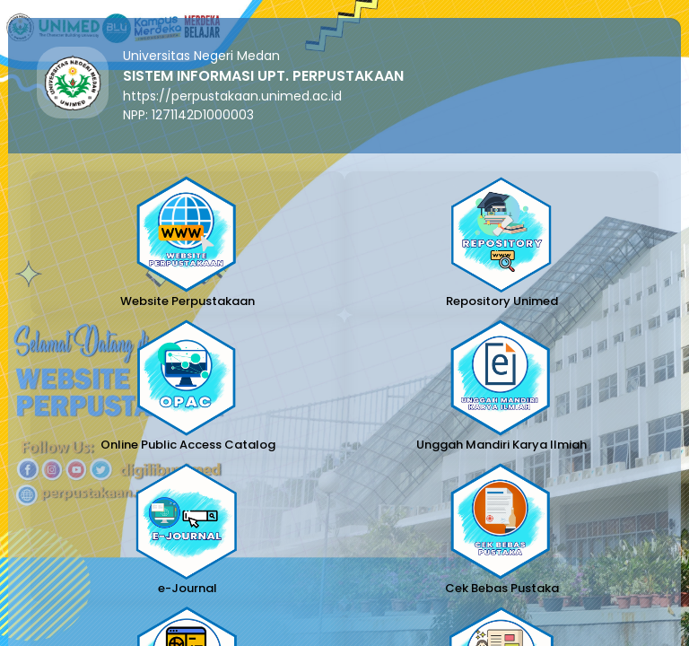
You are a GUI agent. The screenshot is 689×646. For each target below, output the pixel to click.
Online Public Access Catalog (187, 444)
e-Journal (187, 588)
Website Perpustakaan (187, 301)
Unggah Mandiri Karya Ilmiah (501, 444)
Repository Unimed (502, 301)
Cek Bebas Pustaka (502, 588)
